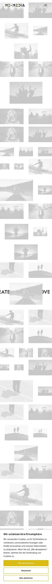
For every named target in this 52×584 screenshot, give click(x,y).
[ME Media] (15, 5)
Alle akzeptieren (26, 563)
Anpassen (26, 570)
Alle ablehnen (26, 578)
